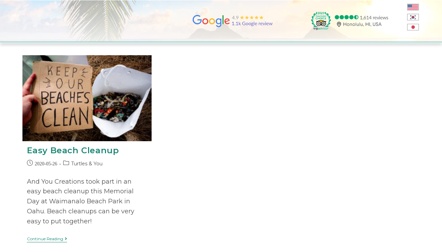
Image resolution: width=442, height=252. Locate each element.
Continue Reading (47, 238)
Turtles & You (87, 164)
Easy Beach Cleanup (73, 150)
